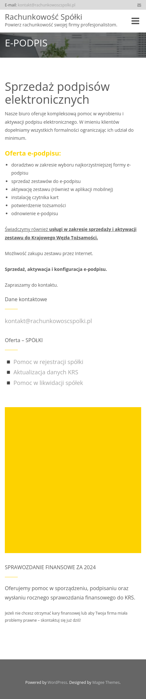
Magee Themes (106, 682)
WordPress (57, 682)
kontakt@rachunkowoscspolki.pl (46, 4)
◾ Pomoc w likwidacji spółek (44, 383)
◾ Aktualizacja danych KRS (41, 372)
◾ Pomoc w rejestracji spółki (44, 362)
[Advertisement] (73, 480)
